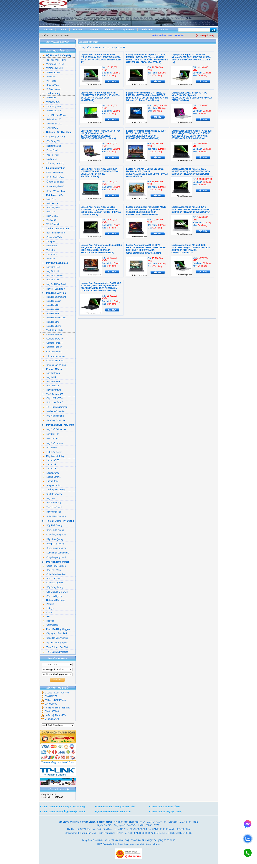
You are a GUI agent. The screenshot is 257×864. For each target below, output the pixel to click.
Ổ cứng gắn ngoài (53, 182)
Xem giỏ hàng (207, 35)
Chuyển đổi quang (53, 530)
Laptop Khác (50, 481)
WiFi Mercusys (52, 72)
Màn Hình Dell (51, 305)
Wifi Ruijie (49, 81)
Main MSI (49, 211)
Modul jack (50, 159)
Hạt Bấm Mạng (52, 146)
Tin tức (62, 29)
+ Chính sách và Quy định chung (165, 811)
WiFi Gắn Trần (51, 102)
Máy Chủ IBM (51, 438)
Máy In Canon (51, 373)
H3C (47, 616)
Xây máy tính (127, 29)
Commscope (50, 625)
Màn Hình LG (51, 313)
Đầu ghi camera (52, 351)
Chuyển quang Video (54, 548)
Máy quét (49, 498)
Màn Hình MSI (51, 322)
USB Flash (50, 245)
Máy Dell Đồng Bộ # (54, 284)
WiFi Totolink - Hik (53, 68)
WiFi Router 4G (52, 110)
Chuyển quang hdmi (54, 557)
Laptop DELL (51, 468)
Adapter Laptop (52, 485)
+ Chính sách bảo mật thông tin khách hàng (62, 806)
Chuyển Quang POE (54, 534)
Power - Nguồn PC (53, 186)
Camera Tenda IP (53, 343)
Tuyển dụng (147, 29)
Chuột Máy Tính (52, 237)
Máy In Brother (52, 381)
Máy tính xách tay (100, 47)
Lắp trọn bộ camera (54, 356)
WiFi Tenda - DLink (53, 64)
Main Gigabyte (51, 207)
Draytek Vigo (51, 85)
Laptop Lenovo (52, 477)
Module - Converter (54, 411)
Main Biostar (50, 216)
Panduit (48, 604)
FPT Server (50, 447)
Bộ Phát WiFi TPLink (54, 60)
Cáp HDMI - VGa (53, 398)
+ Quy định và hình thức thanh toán (112, 811)
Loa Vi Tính (50, 254)
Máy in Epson (51, 385)
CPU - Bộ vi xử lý (53, 172)
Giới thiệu (78, 29)
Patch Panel (50, 150)
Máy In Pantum (52, 390)
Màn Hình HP (51, 309)
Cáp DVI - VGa (52, 570)
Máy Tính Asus (52, 279)
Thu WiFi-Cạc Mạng (54, 115)
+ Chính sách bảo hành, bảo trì (164, 806)
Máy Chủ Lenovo (53, 443)
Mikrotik (48, 621)
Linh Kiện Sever (52, 452)
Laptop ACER (51, 460)
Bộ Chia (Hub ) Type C (55, 642)
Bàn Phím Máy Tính (54, 233)
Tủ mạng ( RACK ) (53, 163)
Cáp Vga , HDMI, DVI (55, 633)
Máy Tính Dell (51, 267)
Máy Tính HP (51, 271)
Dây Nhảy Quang (53, 539)
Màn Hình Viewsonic (54, 317)
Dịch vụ (94, 29)
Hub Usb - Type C (53, 402)
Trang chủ (47, 29)
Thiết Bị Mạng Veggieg (55, 652)
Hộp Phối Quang (52, 525)
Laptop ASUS (51, 473)
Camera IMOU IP (53, 339)
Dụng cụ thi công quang (56, 553)
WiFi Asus (49, 76)
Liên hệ (163, 29)
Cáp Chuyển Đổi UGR (55, 592)
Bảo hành (109, 29)
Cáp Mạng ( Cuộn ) (54, 136)
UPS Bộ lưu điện (52, 494)
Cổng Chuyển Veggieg (55, 638)
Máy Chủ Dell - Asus (54, 429)
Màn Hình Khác (52, 326)
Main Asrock (50, 203)
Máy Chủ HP (51, 434)
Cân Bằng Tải (51, 141)
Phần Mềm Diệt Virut (54, 516)
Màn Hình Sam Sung (54, 297)
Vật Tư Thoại (51, 155)
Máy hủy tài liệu (52, 512)
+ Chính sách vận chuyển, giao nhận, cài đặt (62, 811)
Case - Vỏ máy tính (54, 191)
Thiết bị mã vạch (52, 507)
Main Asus (49, 199)
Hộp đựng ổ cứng (53, 587)
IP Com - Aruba (52, 89)
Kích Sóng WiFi (52, 106)
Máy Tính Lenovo (53, 275)
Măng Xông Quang (53, 543)
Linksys (48, 608)
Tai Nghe (49, 241)
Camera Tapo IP (52, 347)
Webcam (49, 258)
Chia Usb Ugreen (53, 582)
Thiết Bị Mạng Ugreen (55, 407)
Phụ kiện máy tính (53, 416)
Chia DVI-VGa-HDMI (54, 574)
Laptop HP (50, 464)
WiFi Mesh (50, 97)
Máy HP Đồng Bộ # (54, 289)
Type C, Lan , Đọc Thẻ (55, 647)
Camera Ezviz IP (52, 334)
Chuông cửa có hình (54, 365)
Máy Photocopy (52, 502)
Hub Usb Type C (52, 578)
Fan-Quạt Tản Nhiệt (54, 420)
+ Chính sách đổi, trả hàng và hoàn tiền (115, 806)
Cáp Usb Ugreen (52, 596)
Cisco (47, 612)
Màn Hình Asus (52, 301)
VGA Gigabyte (51, 224)
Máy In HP (49, 377)
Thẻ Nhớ (49, 250)
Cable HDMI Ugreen (54, 566)
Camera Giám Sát (53, 360)
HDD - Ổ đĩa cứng (53, 177)
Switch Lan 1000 (52, 123)
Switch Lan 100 (52, 119)
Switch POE (50, 128)
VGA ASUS (50, 220)
